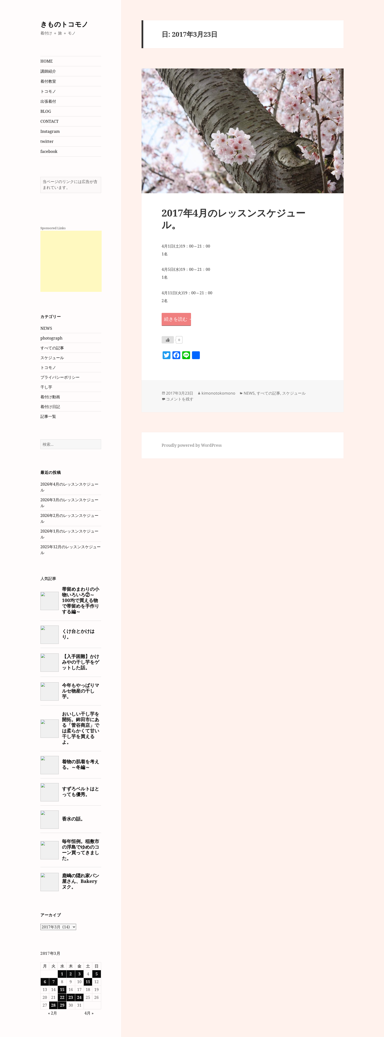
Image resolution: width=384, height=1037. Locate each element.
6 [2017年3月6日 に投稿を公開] (45, 981)
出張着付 (48, 101)
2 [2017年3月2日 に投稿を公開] (71, 974)
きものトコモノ (64, 24)
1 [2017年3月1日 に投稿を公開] (62, 974)
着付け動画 (50, 396)
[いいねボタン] (168, 339)
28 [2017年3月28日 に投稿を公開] (53, 1005)
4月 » (89, 1013)
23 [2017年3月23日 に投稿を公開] (71, 997)
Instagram (50, 131)
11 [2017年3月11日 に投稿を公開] (88, 981)
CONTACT (49, 121)
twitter (47, 141)
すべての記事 (52, 348)
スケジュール (52, 357)
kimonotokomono (218, 393)
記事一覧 (48, 416)
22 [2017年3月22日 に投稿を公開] (62, 997)
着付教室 (48, 81)
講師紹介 (48, 71)
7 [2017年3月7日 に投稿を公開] (53, 981)
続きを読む (177, 318)
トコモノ (48, 91)
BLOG (45, 111)
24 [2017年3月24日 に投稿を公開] (79, 997)
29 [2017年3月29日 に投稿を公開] (62, 1005)
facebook (48, 151)
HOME (46, 61)
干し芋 (46, 387)
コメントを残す (179, 399)
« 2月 (52, 1013)
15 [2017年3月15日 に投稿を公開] (62, 989)
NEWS (46, 328)
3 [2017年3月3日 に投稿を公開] (79, 974)
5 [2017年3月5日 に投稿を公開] (97, 974)
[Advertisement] (71, 261)
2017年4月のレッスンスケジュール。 (233, 218)
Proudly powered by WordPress (192, 445)
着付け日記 (50, 406)
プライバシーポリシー (60, 377)
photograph (51, 338)
